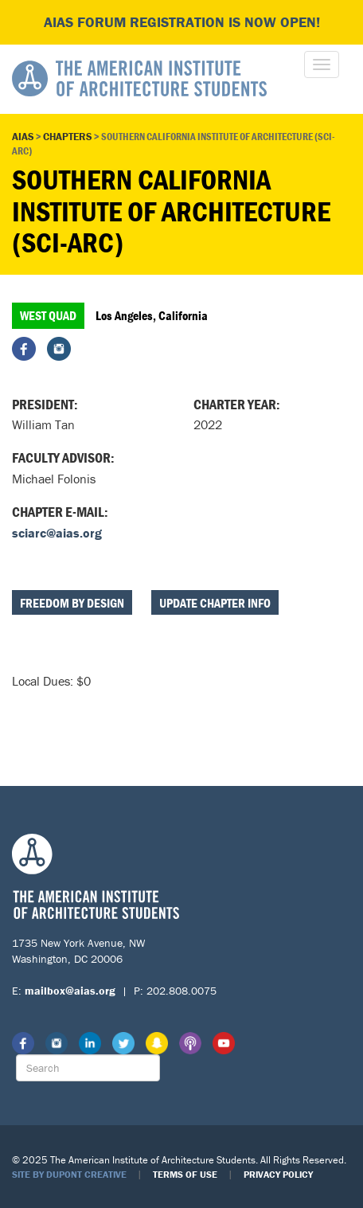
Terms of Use (185, 1174)
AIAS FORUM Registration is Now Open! (182, 22)
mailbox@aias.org (70, 990)
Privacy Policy (278, 1174)
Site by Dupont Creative (69, 1174)
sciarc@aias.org (57, 533)
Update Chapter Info (215, 603)
